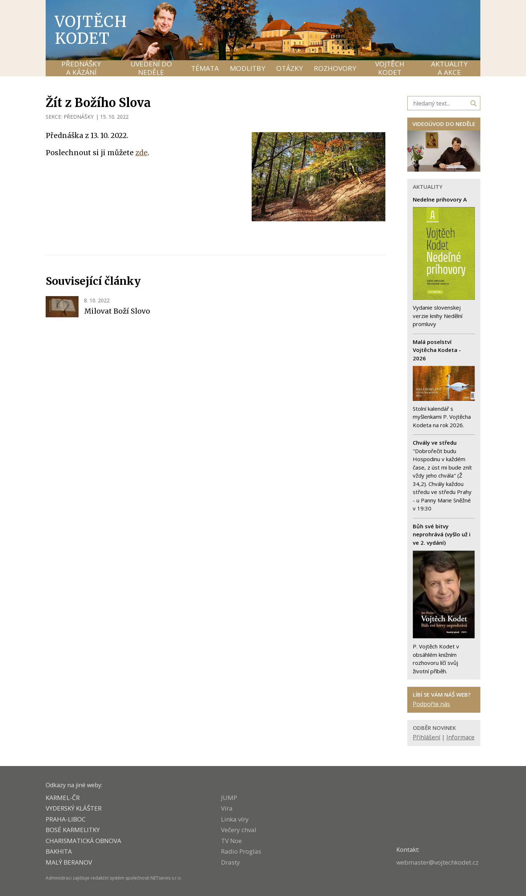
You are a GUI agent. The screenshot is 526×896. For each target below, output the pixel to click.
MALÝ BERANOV (69, 862)
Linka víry (235, 819)
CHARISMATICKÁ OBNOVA (83, 840)
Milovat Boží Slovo (117, 311)
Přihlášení (426, 737)
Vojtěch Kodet (91, 29)
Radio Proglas (241, 851)
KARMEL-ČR (63, 797)
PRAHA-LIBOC (65, 819)
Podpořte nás (431, 704)
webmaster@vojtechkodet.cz (437, 862)
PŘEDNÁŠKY (79, 116)
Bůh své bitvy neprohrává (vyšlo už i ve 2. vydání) (441, 534)
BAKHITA (59, 851)
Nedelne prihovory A (440, 199)
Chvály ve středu (435, 442)
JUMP (229, 797)
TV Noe (231, 840)
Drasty (230, 862)
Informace (460, 737)
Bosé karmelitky (73, 830)
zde (142, 152)
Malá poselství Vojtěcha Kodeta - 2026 (437, 350)
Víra (227, 808)
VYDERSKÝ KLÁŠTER (74, 808)
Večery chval (238, 830)
